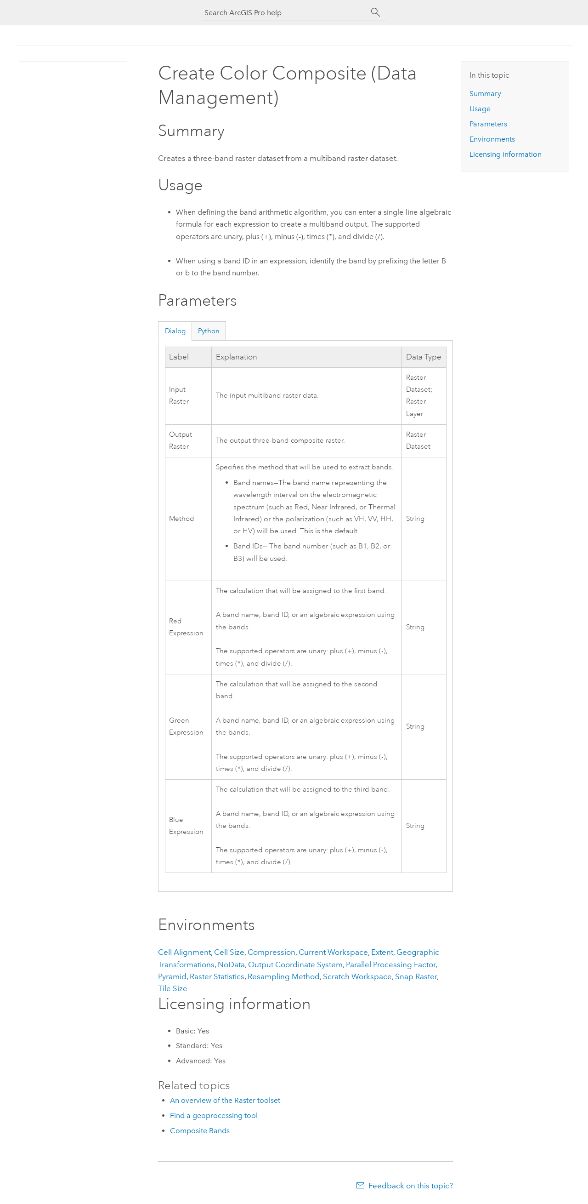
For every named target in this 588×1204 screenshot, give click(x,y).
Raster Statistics (217, 976)
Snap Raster (416, 976)
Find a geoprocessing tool (214, 1115)
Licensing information (505, 154)
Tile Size (172, 988)
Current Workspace (333, 952)
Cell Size (229, 952)
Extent (382, 952)
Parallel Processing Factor (390, 964)
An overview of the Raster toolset (225, 1100)
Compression (271, 952)
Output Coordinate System (295, 964)
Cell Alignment (184, 952)
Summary (485, 93)
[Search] (375, 12)
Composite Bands (200, 1130)
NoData (231, 964)
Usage (480, 108)
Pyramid (172, 976)
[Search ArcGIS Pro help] (285, 13)
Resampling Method (284, 976)
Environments (492, 139)
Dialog (175, 331)
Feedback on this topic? (410, 1185)
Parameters (488, 124)
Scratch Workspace (357, 976)
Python (209, 331)
